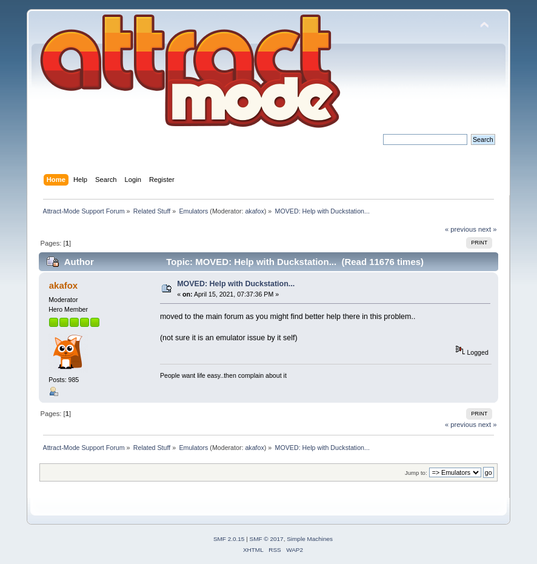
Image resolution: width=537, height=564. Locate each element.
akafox (254, 211)
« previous (460, 229)
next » (487, 229)
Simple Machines (310, 538)
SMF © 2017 (267, 538)
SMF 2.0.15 (229, 538)
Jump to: (416, 472)
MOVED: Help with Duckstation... (236, 284)
